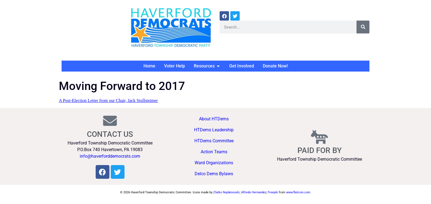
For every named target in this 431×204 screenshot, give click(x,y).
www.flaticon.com (298, 192)
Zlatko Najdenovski (226, 192)
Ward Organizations (214, 162)
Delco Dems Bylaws (214, 173)
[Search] (363, 27)
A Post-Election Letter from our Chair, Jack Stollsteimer (108, 100)
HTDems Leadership (214, 129)
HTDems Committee (214, 140)
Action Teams (214, 151)
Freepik (273, 192)
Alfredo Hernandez (253, 192)
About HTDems (214, 118)
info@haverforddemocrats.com (110, 156)
